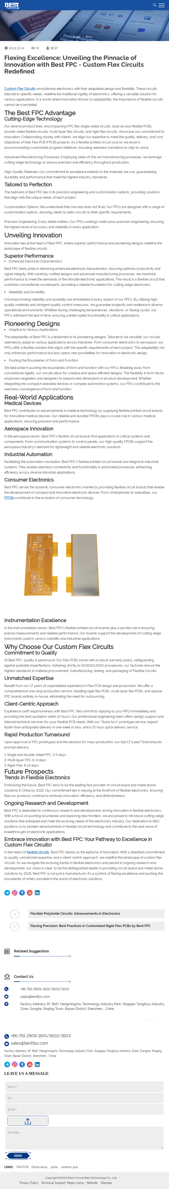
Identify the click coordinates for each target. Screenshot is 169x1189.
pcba (54, 1167)
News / (90, 36)
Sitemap (106, 1182)
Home (76, 36)
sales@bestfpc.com (29, 1043)
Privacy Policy (29, 1182)
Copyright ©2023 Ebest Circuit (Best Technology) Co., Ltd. (81, 1177)
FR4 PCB (22, 1167)
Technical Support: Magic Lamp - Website (70, 1182)
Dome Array (40, 1167)
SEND (18, 1155)
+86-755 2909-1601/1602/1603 (41, 1035)
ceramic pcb (69, 1167)
